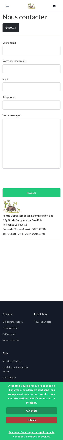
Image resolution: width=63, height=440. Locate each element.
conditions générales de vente (15, 369)
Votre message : (12, 115)
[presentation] (31, 178)
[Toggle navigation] (10, 5)
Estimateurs (9, 334)
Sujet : (6, 78)
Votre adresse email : (14, 60)
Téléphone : (9, 97)
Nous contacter (11, 340)
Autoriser (31, 410)
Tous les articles (42, 321)
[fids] (31, 6)
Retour (10, 27)
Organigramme (10, 327)
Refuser (31, 419)
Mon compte (9, 377)
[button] (54, 6)
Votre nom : (9, 42)
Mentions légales (11, 361)
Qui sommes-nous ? (13, 321)
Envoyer (31, 192)
